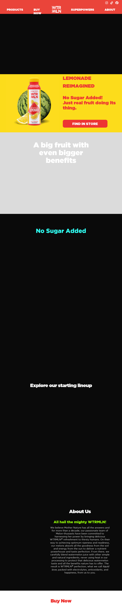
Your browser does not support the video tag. (61, 44)
